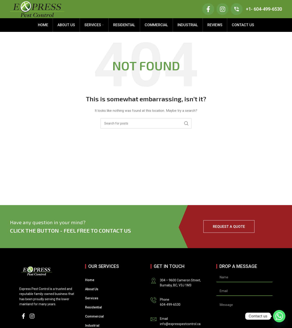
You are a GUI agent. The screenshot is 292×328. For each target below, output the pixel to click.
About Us (91, 289)
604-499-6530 (170, 304)
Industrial (92, 325)
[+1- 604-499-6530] (236, 9)
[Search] (146, 123)
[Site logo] (37, 9)
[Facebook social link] (23, 316)
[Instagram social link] (32, 316)
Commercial (94, 316)
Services (91, 298)
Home (89, 280)
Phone (164, 299)
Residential (93, 307)
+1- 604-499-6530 (264, 9)
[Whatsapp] (279, 316)
